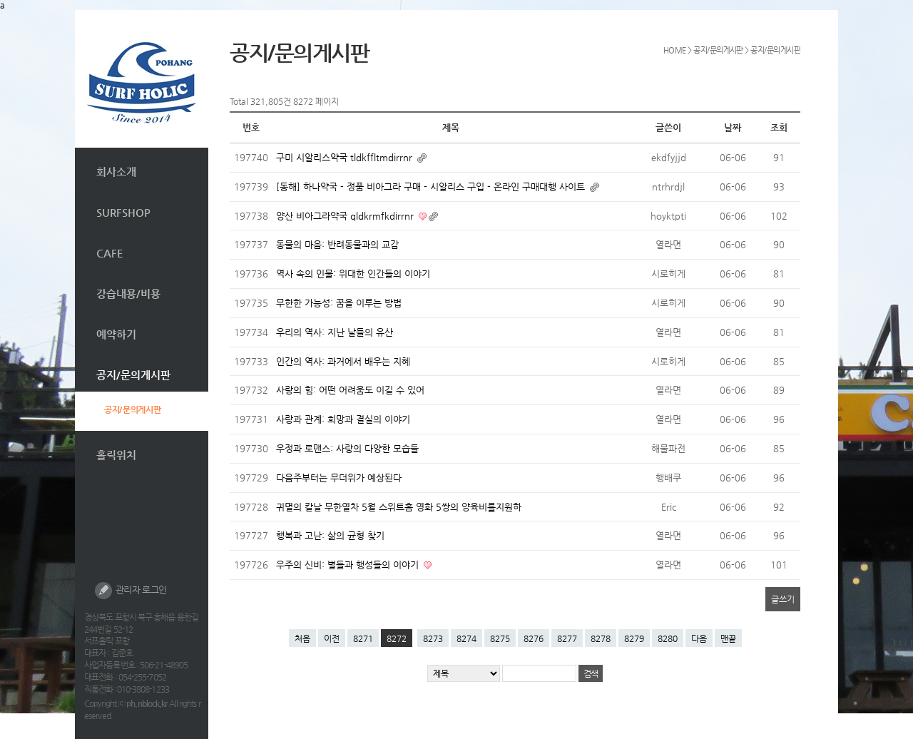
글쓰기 (783, 599)
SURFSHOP (123, 212)
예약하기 (116, 334)
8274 (466, 638)
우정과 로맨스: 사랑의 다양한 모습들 (347, 448)
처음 (302, 638)
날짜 (732, 127)
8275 (500, 638)
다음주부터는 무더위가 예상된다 (339, 477)
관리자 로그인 (130, 590)
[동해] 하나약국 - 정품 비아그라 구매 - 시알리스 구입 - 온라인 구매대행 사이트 (432, 186)
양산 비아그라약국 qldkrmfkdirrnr (346, 215)
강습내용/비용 (128, 293)
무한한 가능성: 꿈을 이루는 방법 (339, 302)
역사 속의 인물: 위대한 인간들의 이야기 (353, 273)
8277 (567, 638)
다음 (699, 638)
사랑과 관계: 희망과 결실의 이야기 (343, 419)
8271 (363, 638)
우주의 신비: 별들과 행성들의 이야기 (349, 564)
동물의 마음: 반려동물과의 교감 (337, 244)
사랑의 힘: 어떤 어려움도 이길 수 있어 (350, 389)
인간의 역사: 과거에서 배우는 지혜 (343, 361)
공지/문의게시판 (133, 375)
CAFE (109, 253)
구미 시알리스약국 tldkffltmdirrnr (345, 157)
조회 (778, 127)
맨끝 (728, 638)
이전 (332, 638)
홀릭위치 (116, 455)
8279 (634, 638)
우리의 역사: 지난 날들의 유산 (334, 332)
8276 (534, 638)
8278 (601, 638)
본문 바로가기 (75, 10)
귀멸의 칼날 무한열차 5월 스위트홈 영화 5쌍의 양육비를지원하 (398, 506)
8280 (668, 638)
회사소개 (116, 171)
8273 (433, 638)
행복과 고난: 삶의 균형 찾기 (330, 535)
